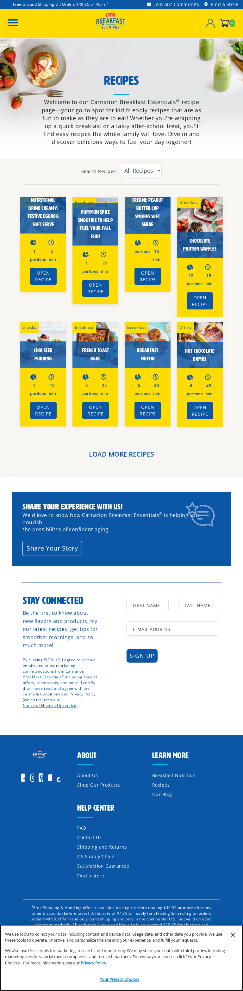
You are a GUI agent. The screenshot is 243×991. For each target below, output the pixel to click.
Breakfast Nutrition (174, 775)
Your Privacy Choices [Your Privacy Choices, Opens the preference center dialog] (120, 979)
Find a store (90, 876)
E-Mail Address (152, 629)
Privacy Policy (83, 694)
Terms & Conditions (41, 694)
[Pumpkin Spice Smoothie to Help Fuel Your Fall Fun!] (95, 221)
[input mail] (173, 628)
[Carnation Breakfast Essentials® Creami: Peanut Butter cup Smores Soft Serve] (148, 215)
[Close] (233, 935)
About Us (87, 775)
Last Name (198, 605)
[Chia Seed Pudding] (43, 345)
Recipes (161, 785)
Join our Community (173, 4)
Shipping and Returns (102, 847)
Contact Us (89, 837)
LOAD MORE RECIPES (121, 454)
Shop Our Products (98, 785)
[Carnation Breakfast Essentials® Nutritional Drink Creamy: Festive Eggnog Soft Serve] (43, 215)
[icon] (60, 778)
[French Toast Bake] (95, 345)
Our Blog (162, 794)
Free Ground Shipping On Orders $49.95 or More (59, 4)
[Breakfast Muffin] (148, 345)
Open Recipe (43, 276)
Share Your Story (52, 548)
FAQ (81, 828)
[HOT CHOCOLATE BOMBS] (200, 345)
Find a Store (221, 4)
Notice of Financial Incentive (50, 705)
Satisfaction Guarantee (103, 866)
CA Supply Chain (96, 856)
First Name (146, 605)
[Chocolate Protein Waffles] (200, 227)
